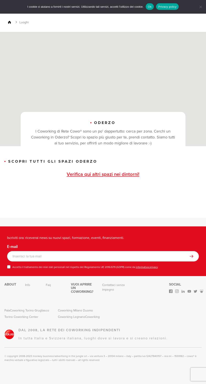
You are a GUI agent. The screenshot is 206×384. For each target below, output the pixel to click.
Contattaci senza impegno (113, 287)
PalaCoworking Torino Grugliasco (26, 310)
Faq (48, 285)
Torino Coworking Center (21, 317)
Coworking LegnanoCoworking (79, 317)
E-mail (12, 247)
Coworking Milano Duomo (75, 310)
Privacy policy (167, 6)
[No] (200, 7)
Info (27, 285)
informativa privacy (147, 267)
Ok (150, 6)
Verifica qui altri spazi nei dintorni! (103, 174)
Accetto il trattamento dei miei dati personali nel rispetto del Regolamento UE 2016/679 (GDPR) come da (85, 267)
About (10, 284)
